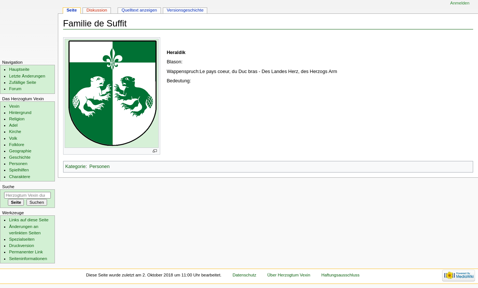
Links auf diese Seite (29, 220)
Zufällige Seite (22, 82)
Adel (13, 125)
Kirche (15, 131)
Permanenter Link (26, 252)
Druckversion (21, 245)
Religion (16, 119)
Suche (8, 186)
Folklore (16, 144)
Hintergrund (20, 112)
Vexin (14, 106)
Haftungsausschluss (340, 275)
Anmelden (460, 3)
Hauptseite (19, 69)
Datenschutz (245, 275)
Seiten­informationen (28, 258)
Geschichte (19, 157)
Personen (99, 166)
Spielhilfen (19, 170)
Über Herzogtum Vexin (288, 275)
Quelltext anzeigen (139, 10)
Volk (13, 138)
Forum (15, 88)
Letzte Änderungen (27, 76)
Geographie (20, 151)
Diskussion (97, 10)
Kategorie (75, 166)
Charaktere (19, 176)
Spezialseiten (21, 239)
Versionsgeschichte (185, 10)
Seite (71, 10)
